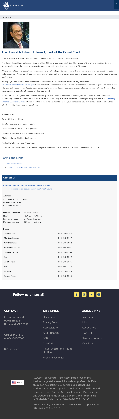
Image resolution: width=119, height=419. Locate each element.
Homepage (49, 317)
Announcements (14, 163)
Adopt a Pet (89, 327)
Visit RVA (87, 343)
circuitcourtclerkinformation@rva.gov (18, 85)
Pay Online (88, 317)
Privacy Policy (51, 322)
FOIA (46, 338)
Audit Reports (51, 333)
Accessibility (50, 327)
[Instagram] (84, 294)
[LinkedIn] (92, 294)
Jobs (84, 322)
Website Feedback (53, 357)
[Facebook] (77, 294)
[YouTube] (99, 294)
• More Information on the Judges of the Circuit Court (27, 189)
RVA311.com (11, 349)
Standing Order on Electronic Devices (23, 167)
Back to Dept (9, 17)
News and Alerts (92, 338)
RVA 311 (87, 333)
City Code (48, 343)
